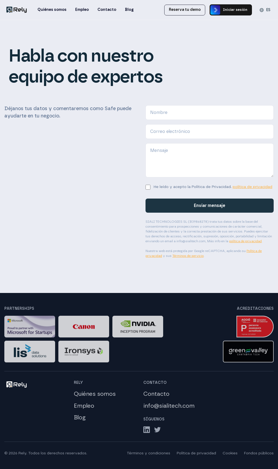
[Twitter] (157, 429)
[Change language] (265, 10)
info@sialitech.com (169, 406)
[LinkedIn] (146, 429)
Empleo (82, 10)
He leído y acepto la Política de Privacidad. (213, 187)
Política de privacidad (196, 453)
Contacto (106, 10)
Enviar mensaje (209, 205)
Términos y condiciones (148, 453)
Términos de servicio (188, 255)
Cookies (230, 453)
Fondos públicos (259, 453)
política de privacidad (252, 187)
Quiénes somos (52, 10)
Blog (129, 10)
